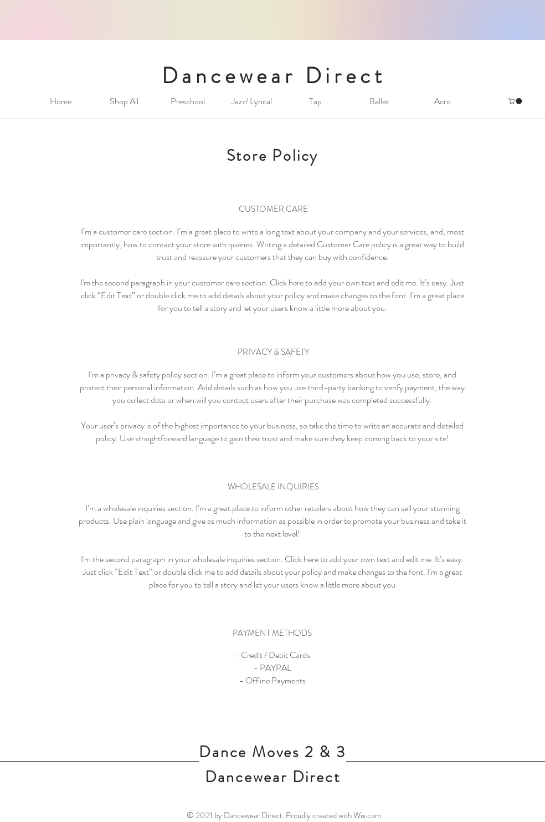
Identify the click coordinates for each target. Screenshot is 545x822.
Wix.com (367, 815)
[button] (515, 101)
